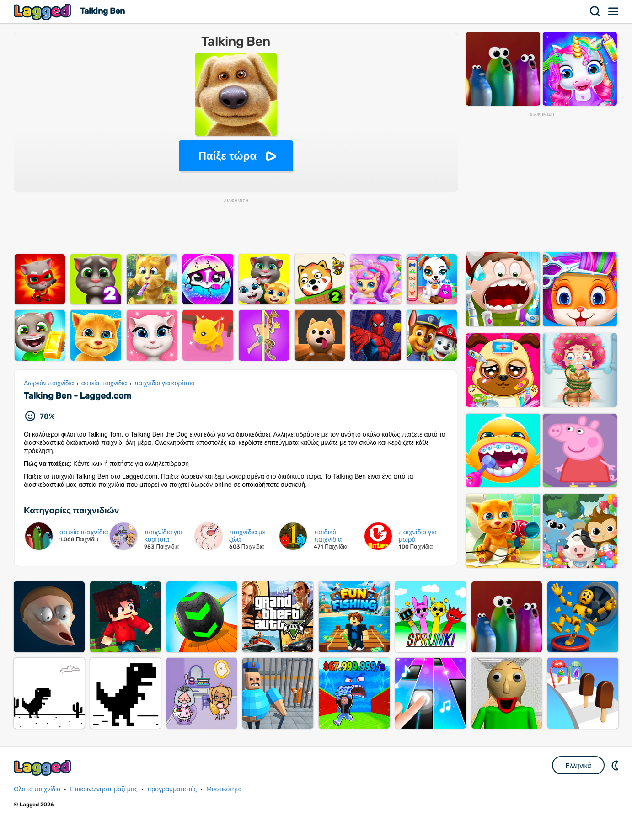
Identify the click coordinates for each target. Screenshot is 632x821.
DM (616, 765)
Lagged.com (43, 767)
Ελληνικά (578, 765)
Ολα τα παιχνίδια (37, 789)
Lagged (43, 11)
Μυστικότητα (224, 789)
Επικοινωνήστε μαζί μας (103, 789)
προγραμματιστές (172, 789)
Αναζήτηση (595, 11)
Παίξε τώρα (227, 155)
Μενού (614, 11)
